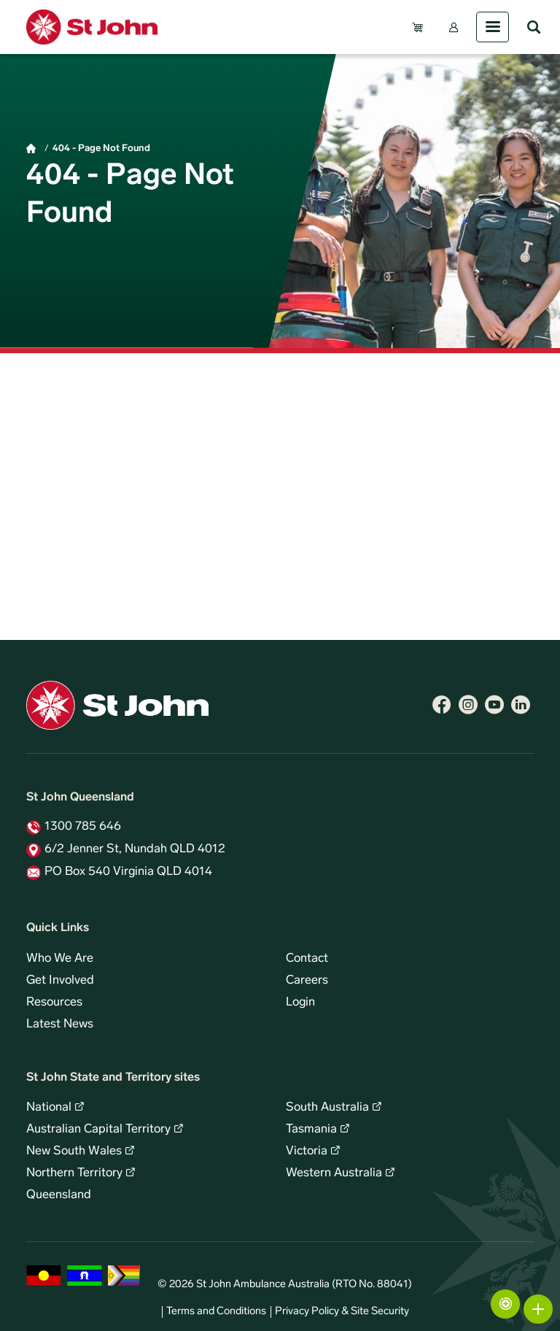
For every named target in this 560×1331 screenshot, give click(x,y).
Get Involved (60, 981)
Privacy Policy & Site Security (342, 1311)
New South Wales (74, 1151)
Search (533, 27)
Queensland (58, 1195)
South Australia (327, 1108)
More (538, 1309)
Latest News (59, 1024)
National (48, 1108)
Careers (307, 981)
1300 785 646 (82, 827)
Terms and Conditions (216, 1311)
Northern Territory (74, 1173)
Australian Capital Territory (98, 1129)
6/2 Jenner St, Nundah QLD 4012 (134, 849)
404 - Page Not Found (101, 148)
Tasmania (311, 1129)
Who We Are (59, 959)
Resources (54, 1002)
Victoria (306, 1151)
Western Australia (334, 1173)
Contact (307, 959)
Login (300, 1002)
